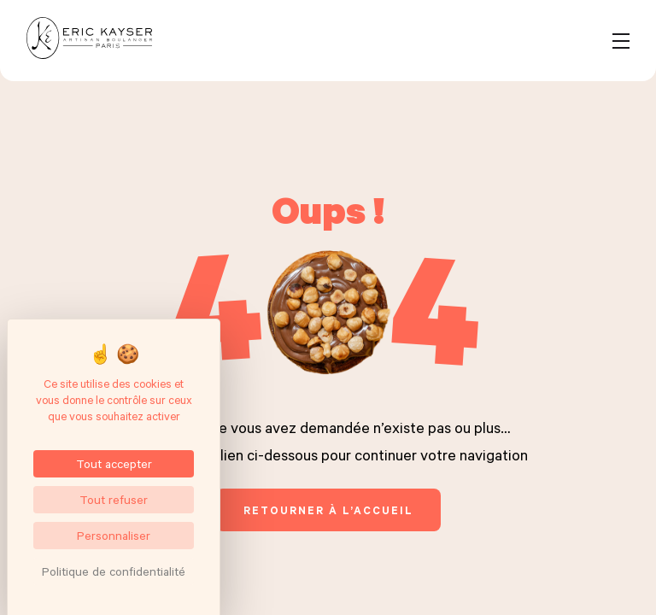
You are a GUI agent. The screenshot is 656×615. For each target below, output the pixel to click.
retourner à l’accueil (328, 510)
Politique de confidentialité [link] (113, 571)
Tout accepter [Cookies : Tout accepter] (114, 463)
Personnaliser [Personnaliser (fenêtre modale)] (113, 535)
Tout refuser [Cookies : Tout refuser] (113, 499)
